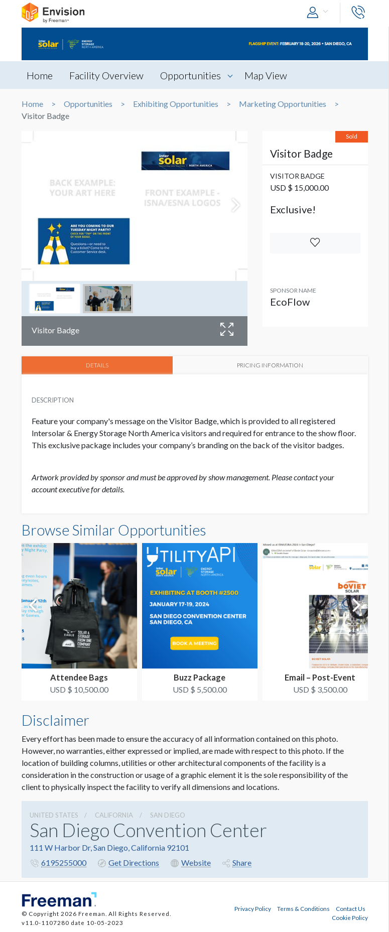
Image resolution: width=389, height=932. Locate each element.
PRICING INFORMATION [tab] (270, 364)
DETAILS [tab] (97, 364)
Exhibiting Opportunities (175, 104)
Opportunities (190, 75)
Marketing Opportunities (282, 104)
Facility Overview (106, 75)
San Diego (167, 815)
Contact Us (350, 908)
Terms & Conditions (303, 908)
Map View (265, 75)
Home (40, 75)
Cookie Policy (350, 917)
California (114, 815)
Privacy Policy (252, 908)
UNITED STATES (54, 815)
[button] (319, 13)
